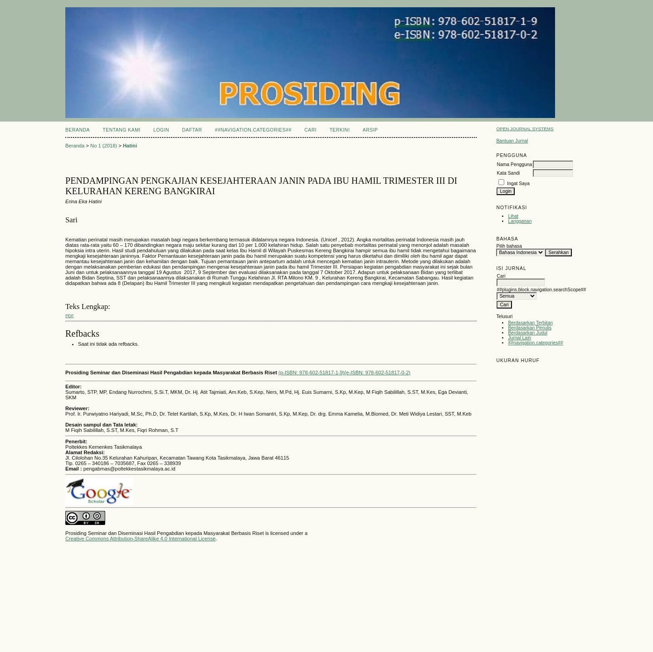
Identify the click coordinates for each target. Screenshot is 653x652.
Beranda (77, 129)
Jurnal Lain (519, 337)
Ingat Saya (518, 183)
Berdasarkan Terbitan (530, 322)
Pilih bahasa (509, 246)
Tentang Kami (121, 129)
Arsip (370, 129)
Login (161, 129)
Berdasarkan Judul (527, 332)
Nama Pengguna (514, 164)
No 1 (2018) (103, 145)
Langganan (519, 221)
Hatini (130, 145)
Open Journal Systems (524, 128)
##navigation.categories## (535, 342)
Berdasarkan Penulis (529, 327)
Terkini (340, 129)
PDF (69, 315)
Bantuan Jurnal (512, 140)
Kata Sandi (508, 173)
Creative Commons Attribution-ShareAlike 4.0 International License (140, 538)
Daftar (192, 129)
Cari (310, 129)
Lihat (513, 216)
